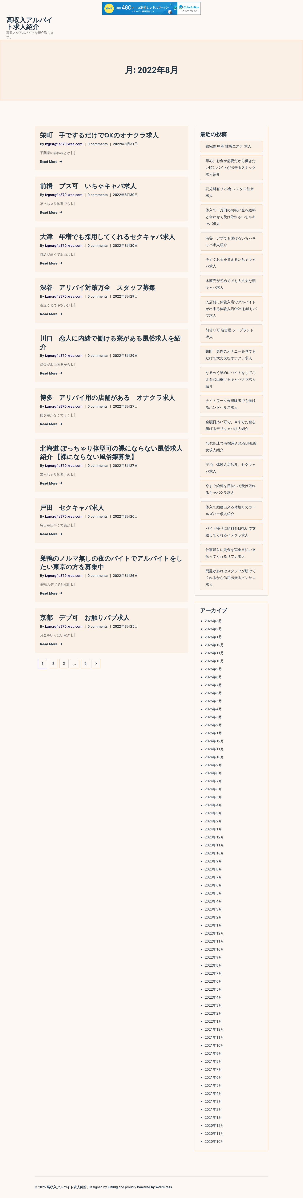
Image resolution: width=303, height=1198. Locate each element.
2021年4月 (213, 1093)
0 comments (98, 144)
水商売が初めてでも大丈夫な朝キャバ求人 (231, 284)
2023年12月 (214, 837)
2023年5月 (213, 893)
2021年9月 (213, 1053)
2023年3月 (213, 909)
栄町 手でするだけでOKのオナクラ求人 (99, 135)
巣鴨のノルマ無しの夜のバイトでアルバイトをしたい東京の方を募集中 (111, 562)
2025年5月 (213, 701)
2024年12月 (214, 741)
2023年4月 (213, 901)
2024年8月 (213, 773)
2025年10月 (214, 661)
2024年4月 (213, 805)
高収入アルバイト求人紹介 (29, 23)
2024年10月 (214, 757)
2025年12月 (214, 645)
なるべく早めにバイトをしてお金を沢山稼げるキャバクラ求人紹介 (231, 379)
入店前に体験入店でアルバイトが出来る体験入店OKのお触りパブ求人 (231, 309)
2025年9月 (213, 669)
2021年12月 (214, 1029)
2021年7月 (213, 1069)
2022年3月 (213, 1005)
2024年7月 (213, 781)
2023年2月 (213, 917)
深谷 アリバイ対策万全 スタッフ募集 (97, 287)
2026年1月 (213, 637)
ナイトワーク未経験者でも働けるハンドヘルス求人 (231, 404)
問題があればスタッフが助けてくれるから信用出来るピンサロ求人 (231, 578)
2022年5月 (213, 989)
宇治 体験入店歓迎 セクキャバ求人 (231, 467)
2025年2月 (213, 725)
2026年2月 (213, 629)
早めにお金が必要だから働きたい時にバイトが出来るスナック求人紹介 (231, 167)
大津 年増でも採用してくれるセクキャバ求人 (107, 237)
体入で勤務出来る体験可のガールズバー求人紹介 (231, 510)
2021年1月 (213, 1117)
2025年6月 (213, 693)
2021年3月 (213, 1101)
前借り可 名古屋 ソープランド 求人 (230, 333)
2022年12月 (214, 933)
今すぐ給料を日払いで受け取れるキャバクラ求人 (231, 489)
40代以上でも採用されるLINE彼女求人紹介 (231, 446)
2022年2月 (213, 1013)
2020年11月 (214, 1133)
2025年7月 (213, 685)
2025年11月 (214, 653)
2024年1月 (213, 829)
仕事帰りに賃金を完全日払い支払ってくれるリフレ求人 (231, 553)
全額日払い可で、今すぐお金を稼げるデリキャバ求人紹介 (231, 425)
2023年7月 (213, 877)
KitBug (113, 1187)
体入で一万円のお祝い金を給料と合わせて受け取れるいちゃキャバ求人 (231, 217)
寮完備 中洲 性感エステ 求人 (228, 146)
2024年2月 (213, 821)
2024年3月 (213, 813)
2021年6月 (213, 1077)
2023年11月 (214, 845)
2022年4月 (213, 997)
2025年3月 (213, 717)
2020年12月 (214, 1125)
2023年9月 (213, 861)
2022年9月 (213, 957)
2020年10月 (214, 1141)
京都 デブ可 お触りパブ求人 (85, 618)
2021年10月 (214, 1045)
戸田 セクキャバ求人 (72, 508)
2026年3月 (213, 621)
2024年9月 (213, 765)
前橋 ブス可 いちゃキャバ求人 (88, 186)
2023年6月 (213, 885)
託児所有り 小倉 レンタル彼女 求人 (230, 192)
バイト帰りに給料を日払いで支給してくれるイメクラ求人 (231, 531)
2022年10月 (214, 949)
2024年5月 (213, 797)
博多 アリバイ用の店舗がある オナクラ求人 (107, 398)
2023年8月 (213, 869)
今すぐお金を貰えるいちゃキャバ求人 (231, 262)
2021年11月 (214, 1037)
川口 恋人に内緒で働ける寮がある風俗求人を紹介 (110, 342)
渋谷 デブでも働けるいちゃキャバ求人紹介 (231, 241)
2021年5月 (213, 1085)
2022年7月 (213, 973)
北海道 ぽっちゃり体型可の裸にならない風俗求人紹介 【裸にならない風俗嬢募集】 (111, 452)
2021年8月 (213, 1061)
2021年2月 (213, 1109)
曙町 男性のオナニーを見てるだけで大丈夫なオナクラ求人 (231, 354)
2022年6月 (213, 981)
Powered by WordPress (154, 1187)
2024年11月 (214, 749)
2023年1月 (213, 925)
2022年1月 (213, 1021)
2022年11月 (214, 941)
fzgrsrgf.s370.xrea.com (63, 144)
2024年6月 (213, 789)
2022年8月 (213, 965)
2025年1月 (213, 733)
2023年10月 (214, 853)
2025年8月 (213, 677)
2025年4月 (213, 709)
